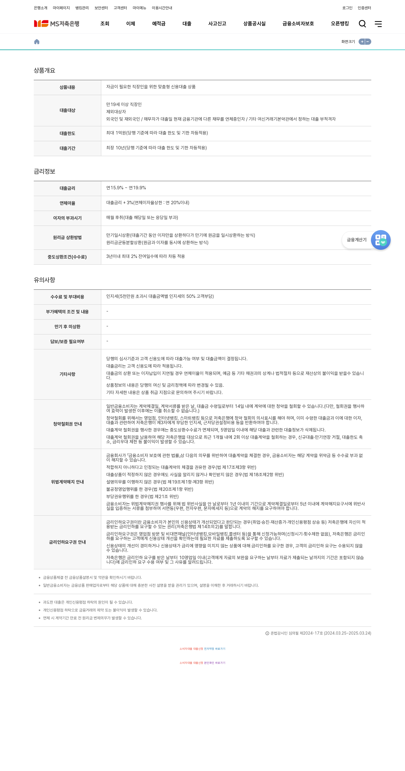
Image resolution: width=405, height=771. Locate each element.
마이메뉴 (139, 7)
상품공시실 (254, 23)
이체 (130, 23)
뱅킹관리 (82, 7)
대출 (187, 23)
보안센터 (101, 7)
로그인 (347, 7)
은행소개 (40, 7)
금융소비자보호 (298, 23)
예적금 (159, 23)
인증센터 (364, 7)
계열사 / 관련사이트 (319, 740)
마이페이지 (61, 7)
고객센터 (120, 7)
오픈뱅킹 (340, 23)
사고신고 (217, 23)
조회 (104, 23)
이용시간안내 (162, 7)
